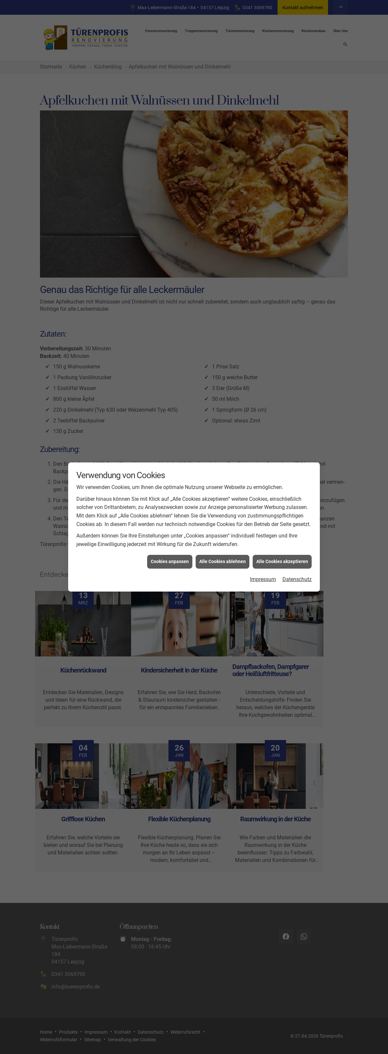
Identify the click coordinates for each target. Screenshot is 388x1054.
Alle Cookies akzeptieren (282, 554)
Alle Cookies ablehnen (222, 554)
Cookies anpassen (170, 554)
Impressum (263, 572)
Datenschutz (297, 572)
